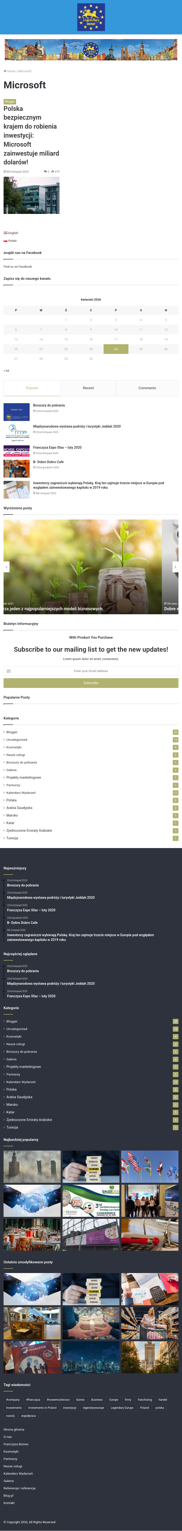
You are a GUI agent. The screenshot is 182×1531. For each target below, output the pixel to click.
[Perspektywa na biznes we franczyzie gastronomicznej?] (32, 1235)
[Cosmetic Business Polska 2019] (91, 1235)
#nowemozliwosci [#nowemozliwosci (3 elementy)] (58, 1400)
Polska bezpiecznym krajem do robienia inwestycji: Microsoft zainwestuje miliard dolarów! (31, 135)
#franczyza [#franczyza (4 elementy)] (33, 1400)
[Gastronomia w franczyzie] (32, 1323)
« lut (6, 370)
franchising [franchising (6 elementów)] (145, 1400)
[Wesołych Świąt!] (91, 1323)
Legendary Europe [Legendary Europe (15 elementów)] (122, 1408)
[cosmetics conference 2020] (91, 1201)
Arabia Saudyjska (19, 808)
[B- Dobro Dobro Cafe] (17, 469)
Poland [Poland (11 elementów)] (144, 1408)
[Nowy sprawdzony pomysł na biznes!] (149, 1235)
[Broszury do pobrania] (17, 412)
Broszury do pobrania (49, 405)
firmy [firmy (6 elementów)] (128, 1400)
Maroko (12, 815)
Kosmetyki (14, 747)
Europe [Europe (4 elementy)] (113, 1400)
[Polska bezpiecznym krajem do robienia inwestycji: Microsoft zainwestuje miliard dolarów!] (31, 195)
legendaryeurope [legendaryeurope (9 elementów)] (93, 1408)
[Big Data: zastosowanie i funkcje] (91, 1357)
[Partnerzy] (32, 1201)
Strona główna (14, 1430)
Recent (88, 388)
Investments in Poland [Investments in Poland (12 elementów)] (42, 1408)
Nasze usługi (15, 755)
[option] (91, 567)
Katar (10, 823)
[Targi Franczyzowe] (149, 1357)
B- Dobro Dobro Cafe (48, 462)
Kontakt (9, 1503)
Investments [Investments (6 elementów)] (14, 1408)
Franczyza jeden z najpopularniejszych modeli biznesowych (62, 608)
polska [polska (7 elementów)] (159, 1408)
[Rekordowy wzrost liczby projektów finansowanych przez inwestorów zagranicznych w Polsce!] (32, 1167)
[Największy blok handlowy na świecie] (149, 1167)
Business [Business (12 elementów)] (97, 1400)
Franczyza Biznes (16, 1444)
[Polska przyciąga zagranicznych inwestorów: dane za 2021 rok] (149, 1289)
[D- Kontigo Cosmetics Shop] (149, 1201)
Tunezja (12, 838)
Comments (147, 388)
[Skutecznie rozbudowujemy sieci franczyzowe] (91, 1167)
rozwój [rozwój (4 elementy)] (10, 1416)
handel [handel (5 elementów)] (163, 1400)
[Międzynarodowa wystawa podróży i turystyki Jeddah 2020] (17, 433)
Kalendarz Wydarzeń (21, 793)
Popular (32, 388)
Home (9, 71)
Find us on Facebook (18, 266)
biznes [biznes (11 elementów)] (80, 1400)
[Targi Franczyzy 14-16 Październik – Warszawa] (32, 1357)
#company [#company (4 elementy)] (13, 1400)
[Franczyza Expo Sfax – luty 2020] (17, 451)
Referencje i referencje (20, 1488)
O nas (8, 1437)
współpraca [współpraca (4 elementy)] (28, 1416)
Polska (11, 800)
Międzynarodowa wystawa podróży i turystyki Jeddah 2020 (77, 427)
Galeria (11, 770)
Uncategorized (16, 740)
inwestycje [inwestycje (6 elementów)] (69, 1408)
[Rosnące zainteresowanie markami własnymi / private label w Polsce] (149, 1323)
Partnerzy (13, 785)
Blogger (10, 101)
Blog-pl (9, 1496)
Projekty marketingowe (23, 778)
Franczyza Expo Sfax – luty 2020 (57, 448)
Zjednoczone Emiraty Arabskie (29, 831)
